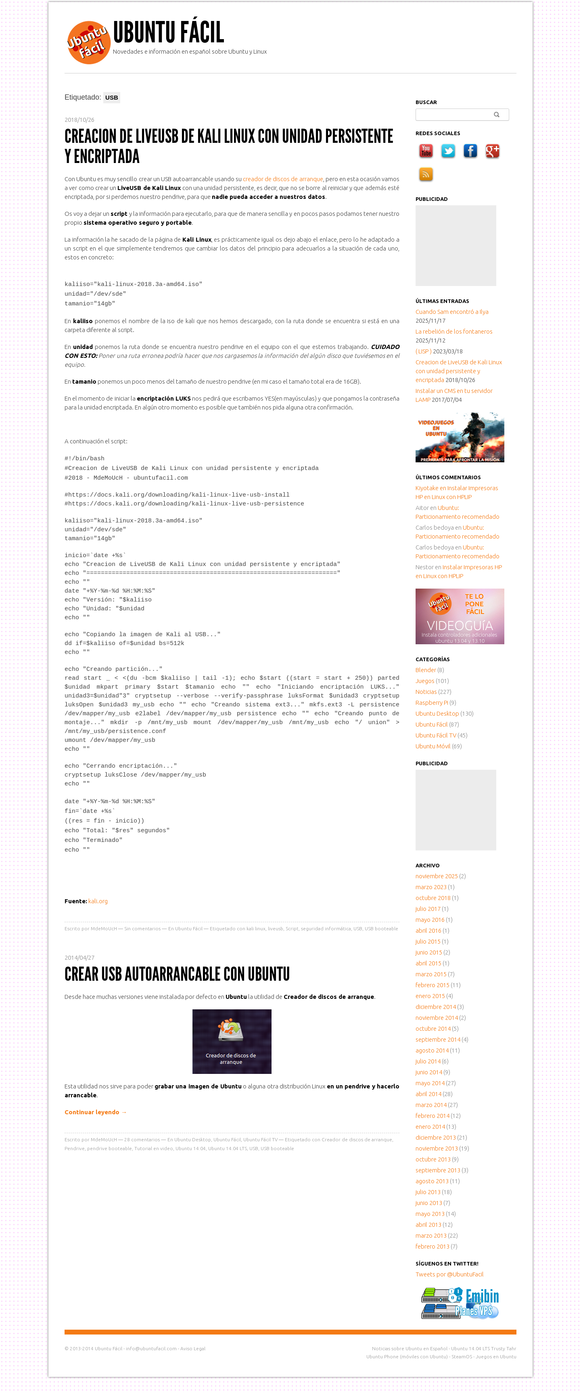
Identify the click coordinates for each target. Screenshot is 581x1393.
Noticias (426, 691)
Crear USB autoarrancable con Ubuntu (177, 968)
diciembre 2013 (436, 1137)
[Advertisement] (456, 245)
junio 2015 (429, 952)
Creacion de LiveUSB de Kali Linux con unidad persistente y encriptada (229, 146)
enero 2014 (430, 1126)
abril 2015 (428, 963)
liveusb (275, 923)
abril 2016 (428, 930)
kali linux (256, 923)
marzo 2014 (431, 1104)
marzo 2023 (431, 886)
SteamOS (461, 1356)
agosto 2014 (432, 1050)
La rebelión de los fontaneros (454, 331)
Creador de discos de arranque (357, 1134)
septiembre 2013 (438, 1170)
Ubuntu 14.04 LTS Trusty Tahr (483, 1348)
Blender (426, 669)
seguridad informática (326, 923)
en (431, 488)
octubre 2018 (433, 897)
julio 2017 (428, 908)
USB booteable (381, 923)
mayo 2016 (430, 919)
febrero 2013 (432, 1246)
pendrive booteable (109, 1143)
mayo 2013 (430, 1213)
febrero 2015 (432, 985)
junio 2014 (429, 1072)
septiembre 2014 (438, 1039)
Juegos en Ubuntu (496, 1356)
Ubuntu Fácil (168, 32)
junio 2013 (429, 1202)
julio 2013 (428, 1191)
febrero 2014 (432, 1115)
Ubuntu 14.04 (191, 1143)
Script (292, 923)
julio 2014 (428, 1061)
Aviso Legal (192, 1348)
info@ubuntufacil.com (151, 1348)
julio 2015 (428, 941)
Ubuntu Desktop (192, 1134)
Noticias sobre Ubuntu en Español (409, 1348)
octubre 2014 (433, 1028)
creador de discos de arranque (283, 178)
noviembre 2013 (437, 1148)
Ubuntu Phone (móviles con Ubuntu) (407, 1356)
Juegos (425, 680)
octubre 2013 (433, 1159)
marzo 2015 (431, 974)
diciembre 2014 (436, 1006)
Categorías (433, 659)
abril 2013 (428, 1224)
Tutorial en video (153, 1143)
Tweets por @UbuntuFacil (450, 1274)
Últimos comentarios (448, 477)
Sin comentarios (142, 923)
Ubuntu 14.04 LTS (227, 1143)
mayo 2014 (430, 1083)
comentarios (142, 1134)
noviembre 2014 (437, 1017)
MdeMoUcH (104, 923)
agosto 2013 (432, 1181)
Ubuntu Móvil (433, 746)
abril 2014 (428, 1093)
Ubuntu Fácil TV (260, 1134)
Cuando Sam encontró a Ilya (452, 311)
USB (357, 923)
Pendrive (75, 1143)
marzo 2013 (431, 1235)
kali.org (98, 895)
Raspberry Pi (432, 702)
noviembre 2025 (437, 876)
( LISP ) (424, 351)
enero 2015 (430, 995)
